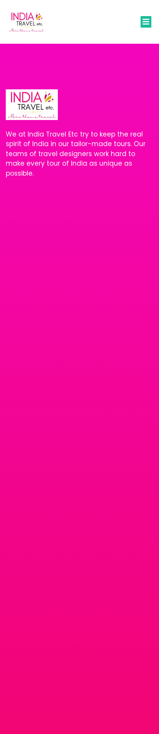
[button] (146, 22)
